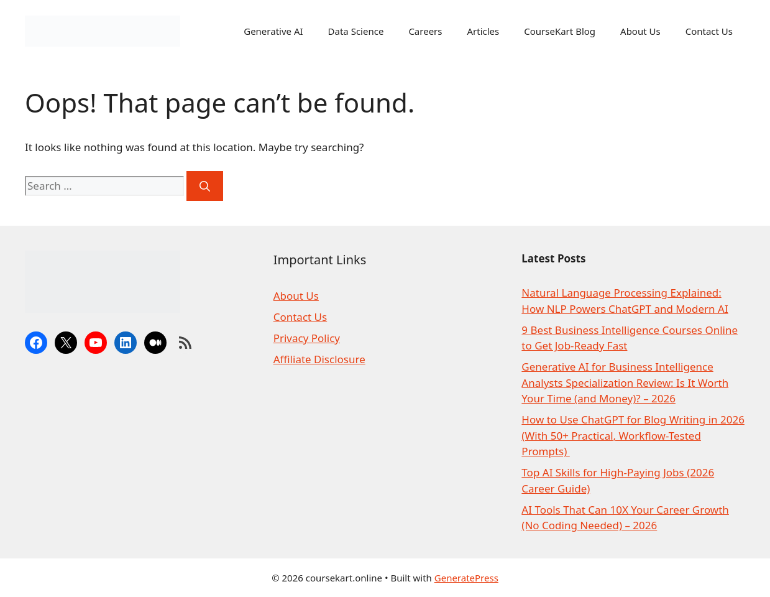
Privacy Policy (306, 338)
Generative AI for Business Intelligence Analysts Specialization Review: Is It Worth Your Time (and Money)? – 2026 (624, 382)
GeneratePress (466, 578)
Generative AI (273, 31)
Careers (425, 31)
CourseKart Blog (559, 31)
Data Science (356, 31)
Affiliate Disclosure (319, 359)
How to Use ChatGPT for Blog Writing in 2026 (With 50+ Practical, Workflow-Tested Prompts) (633, 435)
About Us (640, 31)
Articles (483, 31)
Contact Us (709, 31)
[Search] (204, 186)
